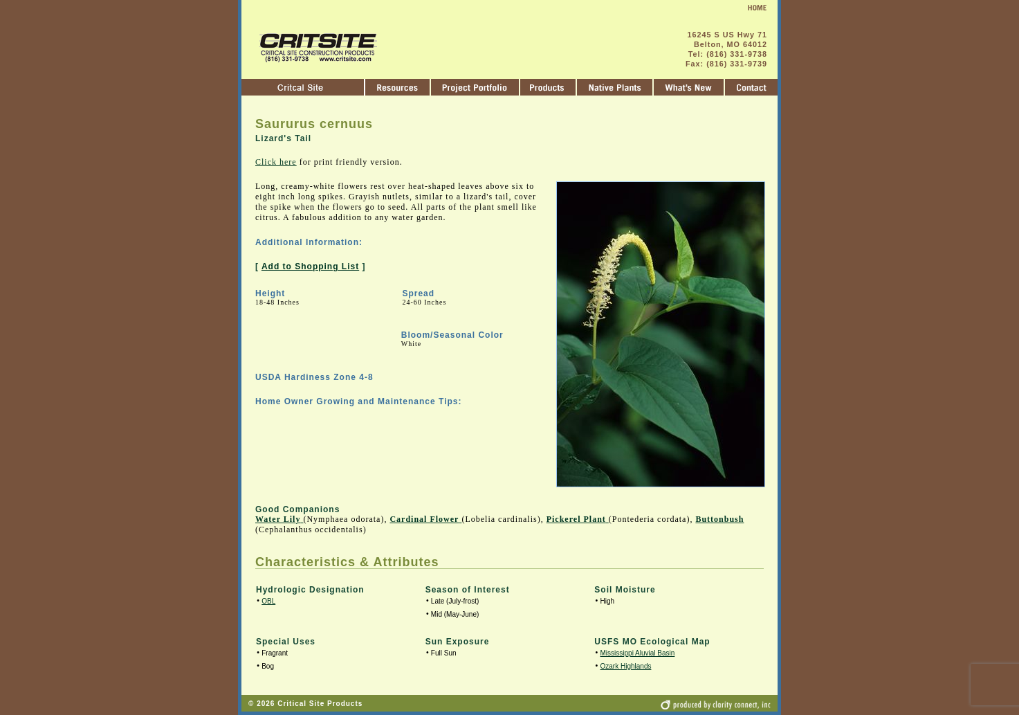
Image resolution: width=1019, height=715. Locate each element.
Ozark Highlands (626, 666)
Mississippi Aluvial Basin (637, 653)
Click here (276, 162)
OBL (268, 601)
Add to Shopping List (310, 266)
